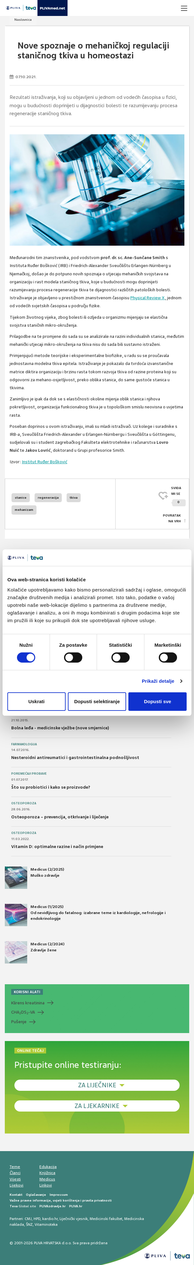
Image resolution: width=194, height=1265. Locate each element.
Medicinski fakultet (106, 1219)
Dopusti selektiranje (97, 701)
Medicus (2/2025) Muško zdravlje (34, 878)
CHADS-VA (23, 1012)
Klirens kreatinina (27, 1003)
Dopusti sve (157, 701)
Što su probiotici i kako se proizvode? (50, 787)
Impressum (59, 1195)
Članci (15, 1172)
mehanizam (24, 510)
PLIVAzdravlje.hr (52, 1206)
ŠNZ (29, 1224)
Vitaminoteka (46, 1224)
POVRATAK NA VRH (172, 518)
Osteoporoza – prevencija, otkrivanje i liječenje (60, 817)
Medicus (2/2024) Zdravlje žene (34, 952)
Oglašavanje (36, 1195)
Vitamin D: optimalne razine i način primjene (57, 846)
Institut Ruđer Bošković (44, 462)
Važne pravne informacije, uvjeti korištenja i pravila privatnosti (61, 1200)
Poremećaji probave (29, 774)
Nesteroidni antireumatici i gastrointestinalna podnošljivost (75, 757)
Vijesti (15, 1179)
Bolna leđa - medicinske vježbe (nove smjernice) (60, 728)
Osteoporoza (23, 803)
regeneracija (48, 497)
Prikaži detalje (158, 681)
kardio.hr (50, 1219)
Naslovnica (23, 20)
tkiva (73, 497)
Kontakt (16, 1195)
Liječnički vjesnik (74, 1219)
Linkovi (45, 1185)
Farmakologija (24, 744)
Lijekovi (16, 1185)
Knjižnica (47, 1172)
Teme (15, 1166)
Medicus (47, 1179)
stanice (21, 497)
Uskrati (36, 701)
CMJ (28, 1219)
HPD (37, 1219)
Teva (14, 1206)
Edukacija (48, 1166)
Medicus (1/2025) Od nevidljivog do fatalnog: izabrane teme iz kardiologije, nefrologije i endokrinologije (85, 915)
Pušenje (19, 1021)
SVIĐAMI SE (178, 496)
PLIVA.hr (75, 1206)
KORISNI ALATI (27, 992)
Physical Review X (147, 298)
